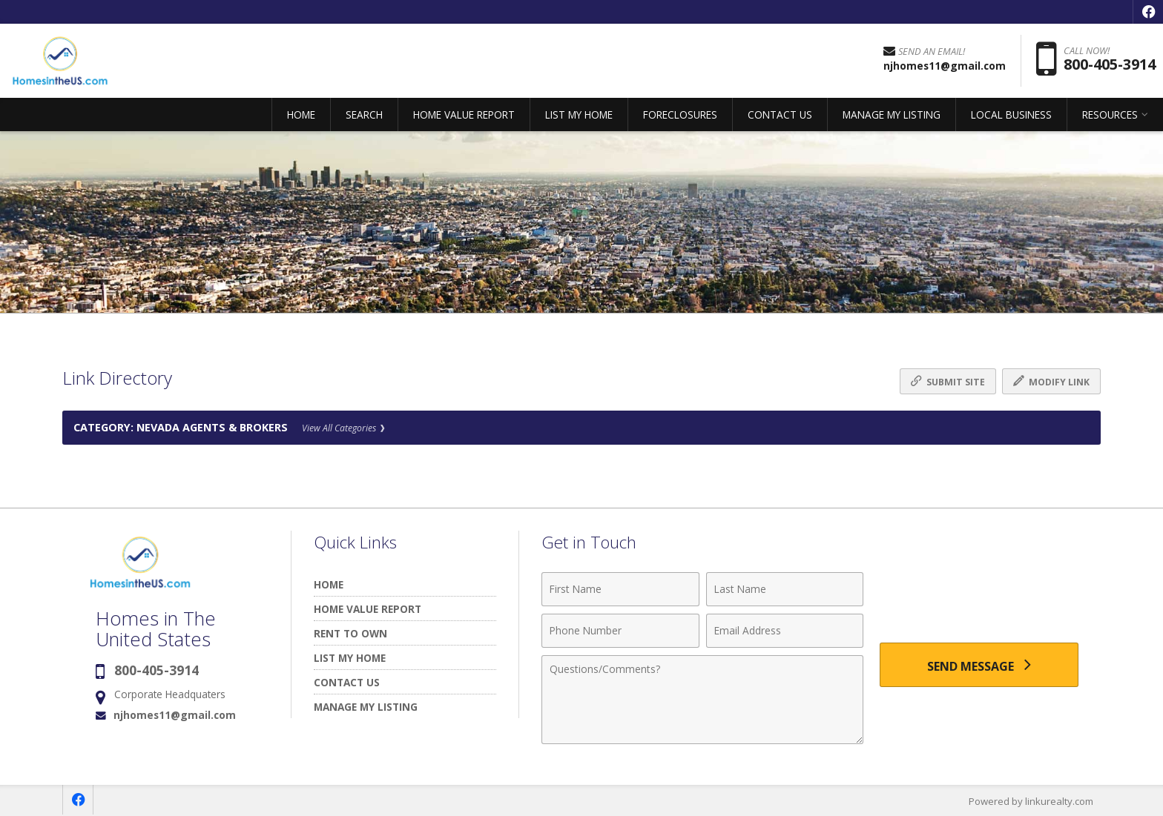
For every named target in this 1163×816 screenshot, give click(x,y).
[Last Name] (785, 589)
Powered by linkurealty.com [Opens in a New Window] (1031, 801)
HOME (301, 114)
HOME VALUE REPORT (464, 114)
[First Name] (620, 589)
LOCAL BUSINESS (1011, 114)
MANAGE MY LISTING (891, 114)
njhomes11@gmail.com (174, 715)
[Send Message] (979, 665)
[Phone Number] (620, 631)
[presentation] (979, 597)
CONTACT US (780, 114)
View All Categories (343, 428)
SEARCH (364, 114)
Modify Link (1051, 381)
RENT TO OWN (350, 633)
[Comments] (702, 699)
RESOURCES (1110, 114)
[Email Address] (785, 631)
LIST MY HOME (579, 114)
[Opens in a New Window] (1148, 12)
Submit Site (948, 381)
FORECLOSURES (680, 114)
